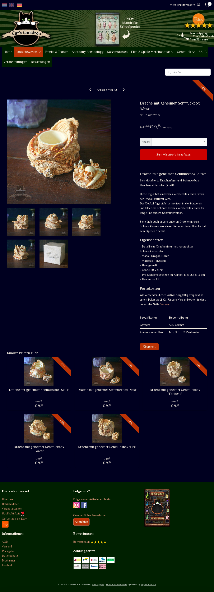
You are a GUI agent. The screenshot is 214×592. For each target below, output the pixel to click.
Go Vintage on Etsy (14, 518)
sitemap (95, 584)
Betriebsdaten (10, 504)
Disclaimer (8, 560)
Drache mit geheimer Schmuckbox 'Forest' (39, 449)
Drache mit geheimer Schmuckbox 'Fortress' (175, 392)
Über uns (7, 499)
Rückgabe (8, 551)
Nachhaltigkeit (13, 513)
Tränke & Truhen (56, 52)
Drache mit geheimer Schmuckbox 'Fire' (107, 447)
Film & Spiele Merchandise (152, 52)
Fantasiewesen (28, 52)
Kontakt (7, 565)
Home (8, 52)
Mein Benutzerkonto (185, 5)
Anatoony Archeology (87, 52)
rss (102, 584)
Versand (165, 304)
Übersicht (149, 346)
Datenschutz (10, 555)
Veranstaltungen (15, 62)
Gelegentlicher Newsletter (89, 515)
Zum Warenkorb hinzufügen (174, 154)
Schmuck (186, 52)
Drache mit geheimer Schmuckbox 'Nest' (107, 390)
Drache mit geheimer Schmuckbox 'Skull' (39, 390)
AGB (5, 541)
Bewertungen (40, 62)
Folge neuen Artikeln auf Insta (92, 499)
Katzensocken (117, 52)
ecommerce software (116, 584)
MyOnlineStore (148, 584)
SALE (203, 52)
